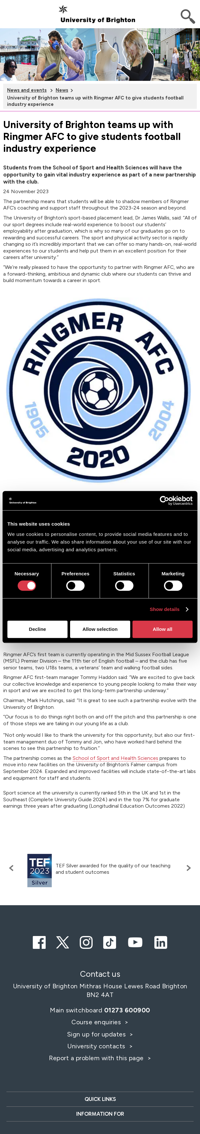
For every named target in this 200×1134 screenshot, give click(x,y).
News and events (27, 90)
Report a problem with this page (97, 1058)
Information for (100, 1114)
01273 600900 (127, 1010)
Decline (37, 629)
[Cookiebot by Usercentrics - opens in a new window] (164, 500)
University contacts (96, 1046)
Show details (165, 609)
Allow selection (99, 629)
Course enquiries (97, 1022)
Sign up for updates (97, 1034)
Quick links (100, 1099)
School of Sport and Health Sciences (115, 758)
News (62, 90)
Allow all (162, 629)
